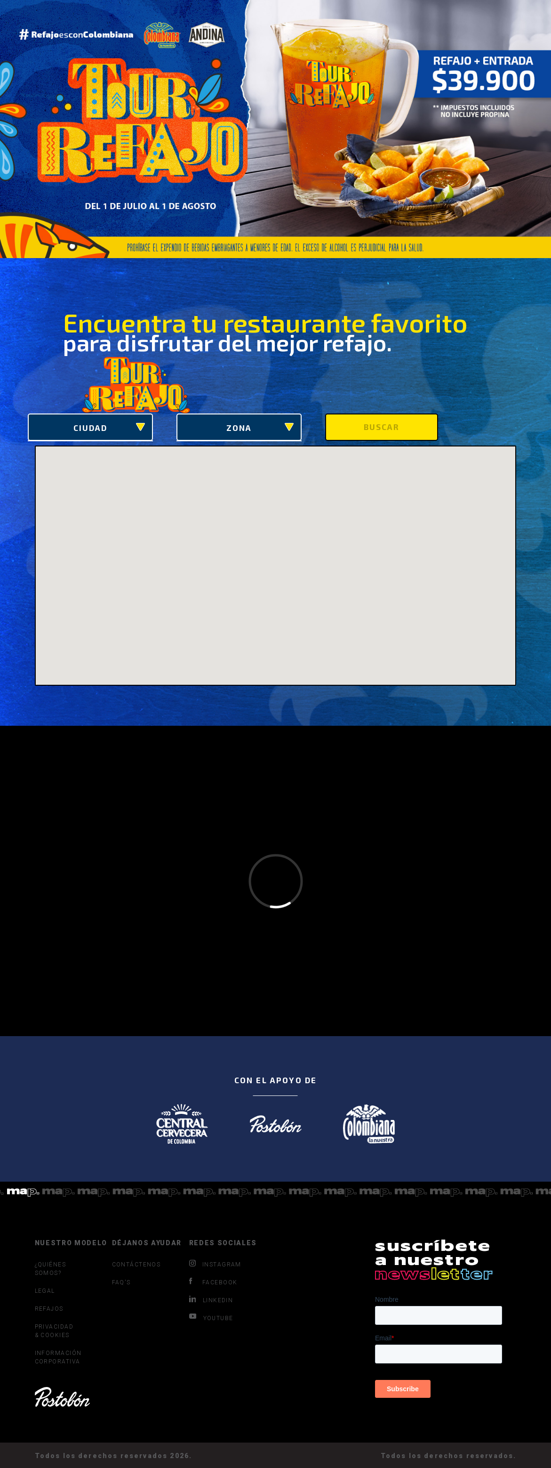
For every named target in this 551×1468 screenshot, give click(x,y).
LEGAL (45, 1291)
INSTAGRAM (215, 1264)
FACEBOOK (213, 1282)
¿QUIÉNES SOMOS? (50, 1268)
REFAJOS (49, 1309)
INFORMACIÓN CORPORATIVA (56, 1357)
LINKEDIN (211, 1300)
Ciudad (109, 427)
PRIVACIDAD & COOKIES (54, 1330)
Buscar (381, 426)
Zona (260, 427)
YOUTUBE (211, 1318)
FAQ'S (121, 1282)
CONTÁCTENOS (133, 1264)
